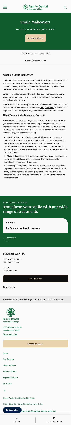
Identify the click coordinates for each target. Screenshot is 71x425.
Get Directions (35, 278)
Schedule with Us (35, 38)
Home (5, 353)
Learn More (11, 237)
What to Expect (9, 371)
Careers (44, 411)
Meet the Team (9, 365)
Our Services (8, 359)
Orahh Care (52, 411)
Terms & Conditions (33, 411)
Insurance (7, 383)
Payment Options (10, 377)
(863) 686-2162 (39, 60)
